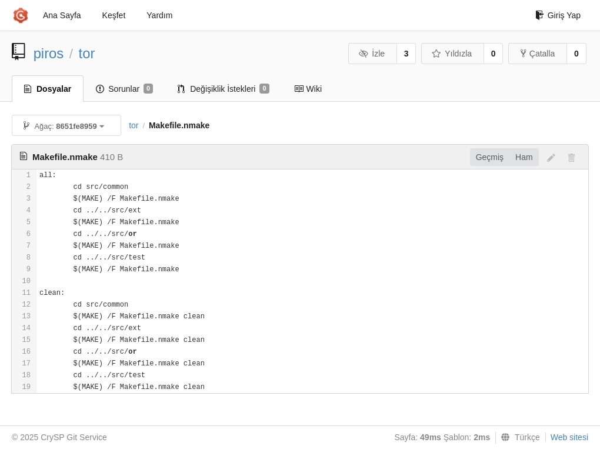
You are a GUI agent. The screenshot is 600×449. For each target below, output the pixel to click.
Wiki (308, 89)
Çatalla (538, 53)
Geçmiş (490, 157)
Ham (524, 157)
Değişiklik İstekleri (223, 89)
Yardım (159, 15)
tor (87, 53)
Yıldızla (452, 53)
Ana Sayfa (62, 15)
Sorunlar (124, 89)
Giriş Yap (558, 15)
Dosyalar (47, 89)
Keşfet (114, 15)
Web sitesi (569, 437)
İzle (372, 53)
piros (49, 53)
